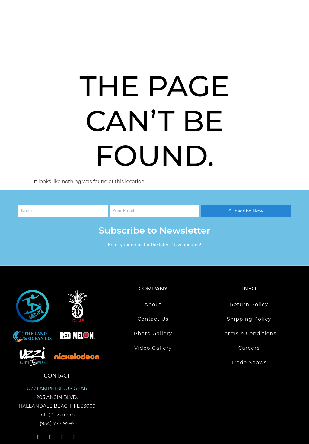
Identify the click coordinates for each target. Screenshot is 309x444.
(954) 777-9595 (57, 395)
